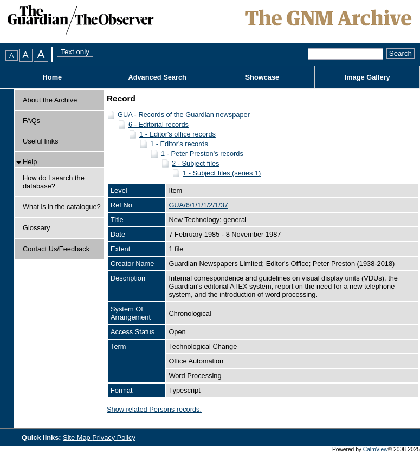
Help (30, 162)
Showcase (262, 77)
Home (52, 77)
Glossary (36, 228)
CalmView (375, 449)
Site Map (77, 437)
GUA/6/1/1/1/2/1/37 (198, 205)
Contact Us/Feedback (56, 249)
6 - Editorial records (158, 124)
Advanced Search (157, 77)
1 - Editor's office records (177, 134)
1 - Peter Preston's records (202, 154)
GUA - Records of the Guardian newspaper (184, 114)
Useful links (40, 141)
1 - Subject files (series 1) (222, 173)
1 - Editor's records (179, 144)
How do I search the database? (54, 182)
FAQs (31, 120)
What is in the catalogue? (62, 207)
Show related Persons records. (154, 409)
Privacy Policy (113, 437)
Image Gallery (367, 77)
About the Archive (50, 100)
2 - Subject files (195, 163)
